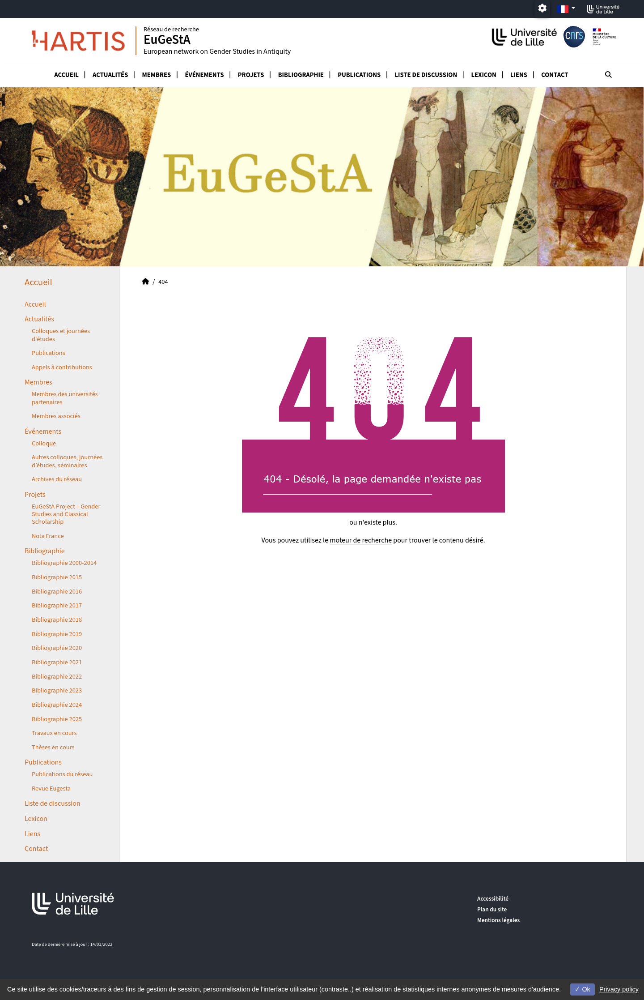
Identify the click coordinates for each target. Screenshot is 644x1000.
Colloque (44, 443)
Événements (204, 75)
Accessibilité (492, 898)
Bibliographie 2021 (57, 662)
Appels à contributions (62, 367)
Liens (518, 75)
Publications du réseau (62, 774)
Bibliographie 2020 (57, 648)
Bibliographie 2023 (57, 690)
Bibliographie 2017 (57, 605)
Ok (582, 989)
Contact (554, 75)
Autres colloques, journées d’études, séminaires (67, 461)
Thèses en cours (53, 747)
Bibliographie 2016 (57, 591)
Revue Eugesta (51, 788)
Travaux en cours (54, 733)
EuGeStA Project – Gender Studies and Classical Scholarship (66, 514)
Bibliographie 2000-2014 (64, 563)
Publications (359, 75)
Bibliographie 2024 (57, 704)
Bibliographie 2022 (57, 676)
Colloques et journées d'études (61, 334)
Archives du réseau (57, 479)
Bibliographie (301, 75)
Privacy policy (619, 989)
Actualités (110, 75)
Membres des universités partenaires (65, 397)
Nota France (48, 536)
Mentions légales (498, 920)
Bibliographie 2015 (57, 577)
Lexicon (483, 75)
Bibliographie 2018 (57, 619)
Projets (251, 75)
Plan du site (492, 909)
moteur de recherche (361, 540)
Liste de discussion (425, 75)
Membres (156, 75)
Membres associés (56, 416)
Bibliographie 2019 (57, 634)
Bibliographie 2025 (57, 719)
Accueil (66, 75)
